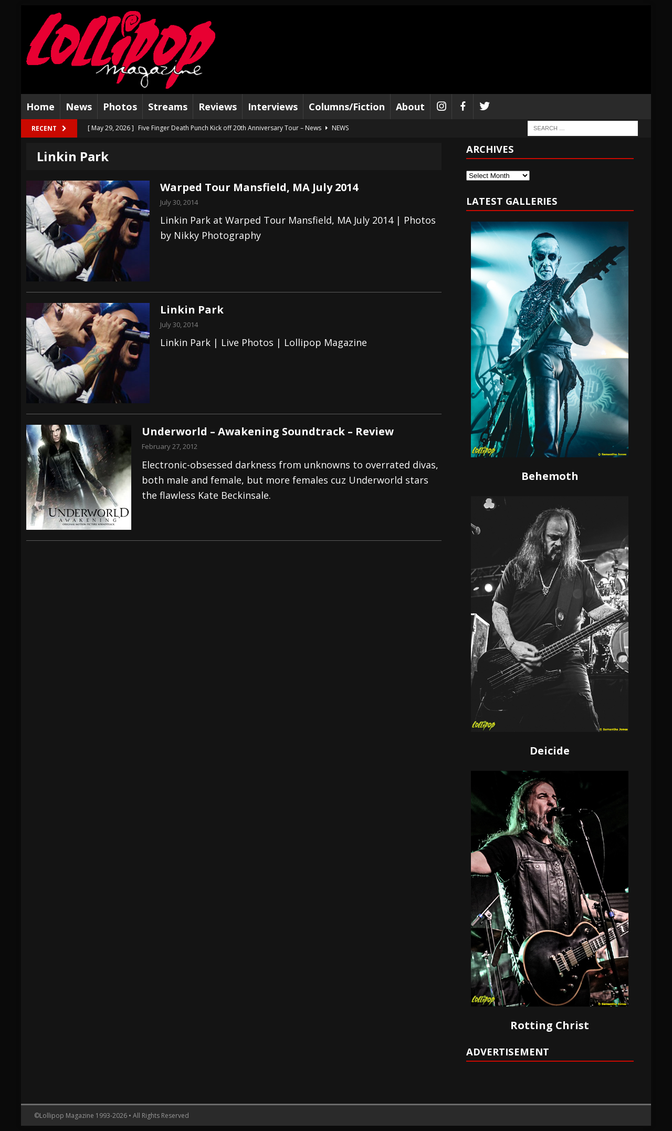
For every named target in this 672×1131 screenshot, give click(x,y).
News (79, 106)
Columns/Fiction (347, 106)
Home (40, 106)
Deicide (550, 750)
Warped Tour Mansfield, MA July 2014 (259, 187)
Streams (167, 106)
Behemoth (550, 476)
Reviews (217, 106)
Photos (120, 106)
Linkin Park (192, 309)
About (410, 106)
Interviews (273, 106)
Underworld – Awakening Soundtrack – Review (268, 431)
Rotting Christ (549, 1025)
